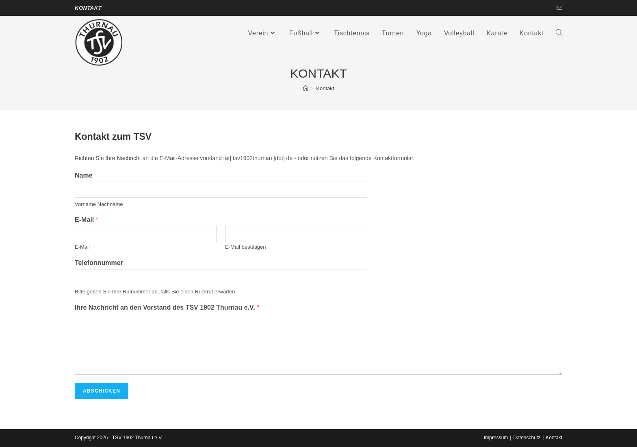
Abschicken (101, 391)
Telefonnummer (99, 262)
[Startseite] (305, 88)
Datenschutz (526, 437)
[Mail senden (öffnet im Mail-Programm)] (558, 8)
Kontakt (88, 8)
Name (84, 175)
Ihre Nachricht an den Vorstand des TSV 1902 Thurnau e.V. (167, 307)
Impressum (496, 437)
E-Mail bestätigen (245, 247)
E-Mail (86, 219)
